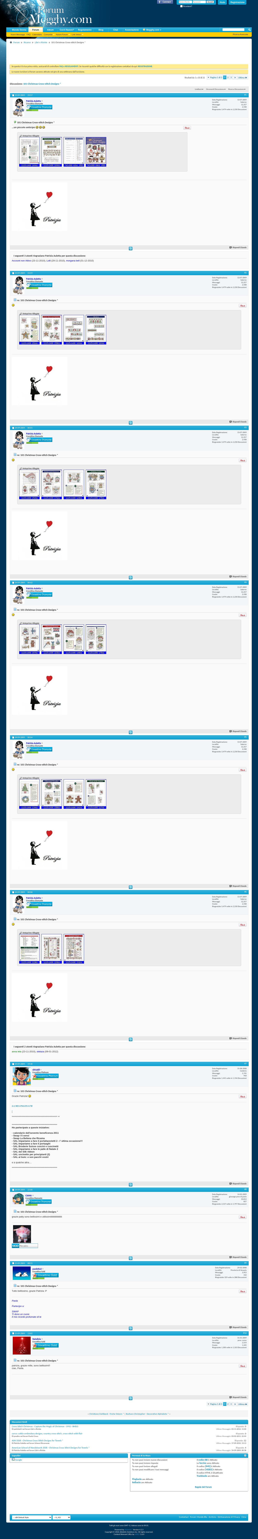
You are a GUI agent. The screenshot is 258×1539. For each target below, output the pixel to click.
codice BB (203, 1459)
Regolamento (85, 30)
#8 (245, 1189)
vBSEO (137, 1534)
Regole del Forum (203, 1487)
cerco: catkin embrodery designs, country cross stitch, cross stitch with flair (47, 1433)
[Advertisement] (75, 53)
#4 (245, 582)
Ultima (242, 77)
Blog (101, 30)
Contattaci (184, 1517)
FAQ (28, 34)
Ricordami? (186, 6)
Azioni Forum (62, 34)
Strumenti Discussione (215, 89)
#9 (245, 1263)
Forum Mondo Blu (198, 1517)
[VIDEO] (209, 1469)
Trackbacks (202, 1476)
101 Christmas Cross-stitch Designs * (42, 83)
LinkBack (198, 89)
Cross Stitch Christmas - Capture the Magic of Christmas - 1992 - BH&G (45, 1426)
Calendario (37, 34)
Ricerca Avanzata (240, 34)
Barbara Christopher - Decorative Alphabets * (147, 1413)
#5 (245, 737)
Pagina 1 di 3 (216, 77)
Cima (243, 1517)
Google (18, 1459)
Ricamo (27, 42)
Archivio (212, 1517)
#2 (245, 272)
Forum (35, 30)
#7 (245, 1063)
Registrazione (237, 2)
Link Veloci (76, 34)
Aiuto (222, 2)
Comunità (48, 34)
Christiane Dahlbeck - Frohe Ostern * (106, 1413)
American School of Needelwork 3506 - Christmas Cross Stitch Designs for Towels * (51, 1447)
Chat (115, 30)
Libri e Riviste (41, 42)
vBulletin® (129, 1529)
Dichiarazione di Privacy (229, 1517)
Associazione (132, 30)
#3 (245, 427)
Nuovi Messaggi (18, 34)
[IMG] (208, 1466)
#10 (245, 1333)
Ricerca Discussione (236, 89)
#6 (245, 892)
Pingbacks (137, 1479)
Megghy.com (151, 30)
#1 (245, 95)
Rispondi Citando (238, 247)
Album (50, 30)
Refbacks (136, 1482)
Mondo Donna (19, 30)
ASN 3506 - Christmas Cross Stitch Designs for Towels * (37, 1440)
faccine (202, 1463)
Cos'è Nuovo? (67, 30)
